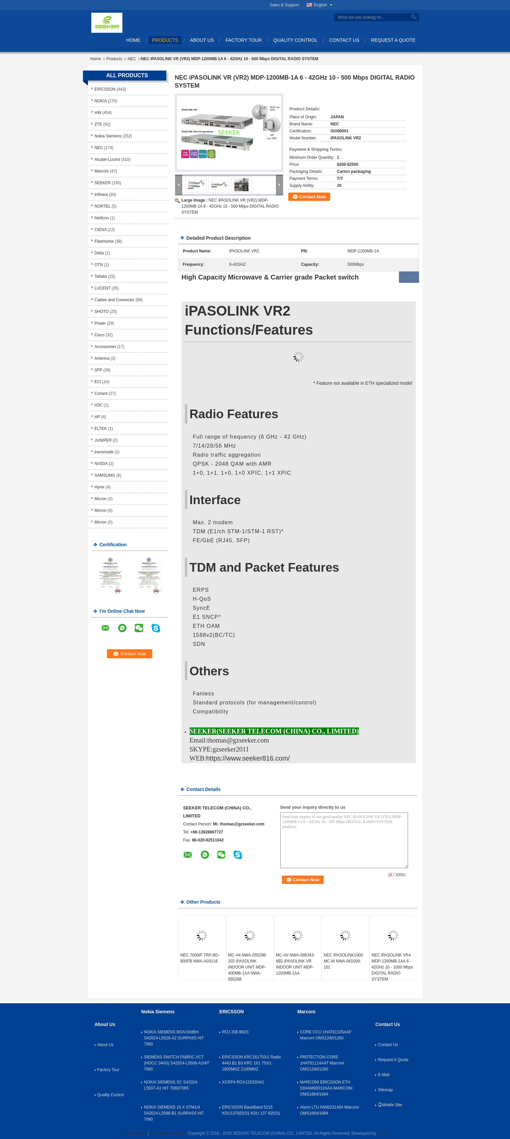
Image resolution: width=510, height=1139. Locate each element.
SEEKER (103, 183)
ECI (98, 381)
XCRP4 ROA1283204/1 (243, 1082)
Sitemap (385, 1090)
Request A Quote (393, 40)
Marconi (102, 171)
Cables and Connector (114, 300)
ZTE (98, 124)
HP (97, 417)
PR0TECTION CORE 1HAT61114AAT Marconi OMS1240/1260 (322, 1063)
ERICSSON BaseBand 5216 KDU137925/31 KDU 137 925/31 (251, 1110)
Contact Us (344, 40)
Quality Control (296, 40)
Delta (99, 253)
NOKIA (101, 101)
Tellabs (101, 276)
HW (98, 112)
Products (165, 40)
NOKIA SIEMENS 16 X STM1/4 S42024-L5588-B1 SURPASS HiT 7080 (174, 1113)
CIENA (101, 229)
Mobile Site (390, 1105)
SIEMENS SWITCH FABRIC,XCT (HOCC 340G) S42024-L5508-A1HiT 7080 (176, 1063)
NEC (131, 58)
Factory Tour (243, 40)
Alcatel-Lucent (107, 159)
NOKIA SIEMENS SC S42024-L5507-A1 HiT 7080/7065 (171, 1085)
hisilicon (102, 218)
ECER (382, 1133)
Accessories (105, 346)
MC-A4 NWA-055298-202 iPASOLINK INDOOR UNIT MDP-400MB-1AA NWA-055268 (247, 967)
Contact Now (312, 196)
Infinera (101, 194)
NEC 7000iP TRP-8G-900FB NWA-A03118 (199, 958)
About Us (202, 40)
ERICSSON (105, 89)
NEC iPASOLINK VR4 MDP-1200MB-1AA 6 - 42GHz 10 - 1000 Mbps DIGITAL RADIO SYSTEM (392, 967)
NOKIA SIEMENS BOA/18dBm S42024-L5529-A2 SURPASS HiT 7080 (174, 1038)
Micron (101, 498)
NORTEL (103, 206)
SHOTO (102, 311)
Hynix (100, 487)
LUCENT (103, 288)
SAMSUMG (105, 475)
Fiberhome (104, 241)
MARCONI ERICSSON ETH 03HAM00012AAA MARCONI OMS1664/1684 (326, 1088)
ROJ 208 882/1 (235, 1032)
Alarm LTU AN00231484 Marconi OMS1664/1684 (329, 1110)
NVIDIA (101, 463)
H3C (99, 405)
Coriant (101, 393)
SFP (98, 370)
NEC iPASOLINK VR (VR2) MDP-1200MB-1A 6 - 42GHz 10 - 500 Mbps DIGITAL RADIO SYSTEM (230, 206)
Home (133, 40)
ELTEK (101, 428)
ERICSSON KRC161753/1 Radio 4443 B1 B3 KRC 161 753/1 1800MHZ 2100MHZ (251, 1063)
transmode (104, 452)
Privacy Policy (134, 1133)
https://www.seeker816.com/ (248, 758)
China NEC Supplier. (169, 1133)
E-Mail (383, 1074)
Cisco (100, 335)
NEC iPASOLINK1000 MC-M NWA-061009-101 (343, 961)
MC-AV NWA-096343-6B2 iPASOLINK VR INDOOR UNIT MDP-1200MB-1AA (295, 964)
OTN (99, 264)
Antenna (102, 358)
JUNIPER (103, 440)
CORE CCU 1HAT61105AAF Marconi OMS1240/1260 (325, 1035)
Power (100, 323)
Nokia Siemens (108, 136)
